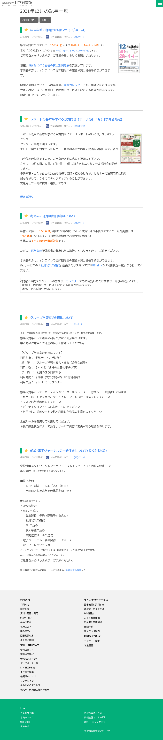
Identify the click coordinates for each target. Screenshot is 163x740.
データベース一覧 (29, 663)
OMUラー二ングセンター (96, 722)
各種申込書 (26, 622)
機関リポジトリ (28, 676)
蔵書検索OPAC (27, 654)
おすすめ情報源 (92, 618)
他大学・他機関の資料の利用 (34, 690)
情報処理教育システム (95, 713)
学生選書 (88, 645)
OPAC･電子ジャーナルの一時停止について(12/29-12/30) (68, 450)
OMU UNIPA (25, 722)
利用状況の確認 (50, 265)
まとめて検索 (27, 672)
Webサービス (26, 618)
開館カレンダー (73, 85)
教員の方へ (26, 627)
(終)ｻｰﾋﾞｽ (79, 37)
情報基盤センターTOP (94, 717)
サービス (78, 324)
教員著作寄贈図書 (93, 622)
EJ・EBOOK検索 (27, 668)
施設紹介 (24, 609)
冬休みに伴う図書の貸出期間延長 (48, 65)
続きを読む (27, 196)
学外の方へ (26, 631)
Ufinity (97, 265)
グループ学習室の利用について (51, 317)
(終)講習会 (79, 126)
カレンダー (72, 281)
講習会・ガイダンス (94, 609)
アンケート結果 (92, 641)
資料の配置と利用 (29, 613)
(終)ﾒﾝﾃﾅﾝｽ (79, 457)
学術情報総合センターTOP (97, 731)
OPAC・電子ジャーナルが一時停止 (72, 51)
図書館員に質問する (94, 605)
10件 (45, 20)
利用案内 (24, 605)
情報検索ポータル (29, 659)
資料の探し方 (27, 650)
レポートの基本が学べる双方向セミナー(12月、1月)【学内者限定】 (77, 119)
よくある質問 (27, 640)
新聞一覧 (88, 627)
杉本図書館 (54, 37)
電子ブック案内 (92, 631)
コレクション (27, 681)
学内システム (27, 717)
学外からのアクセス (30, 685)
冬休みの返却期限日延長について (53, 216)
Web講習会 (89, 613)
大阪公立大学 (27, 713)
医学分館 (36, 250)
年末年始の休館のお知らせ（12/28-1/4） (58, 30)
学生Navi (24, 726)
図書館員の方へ (28, 636)
